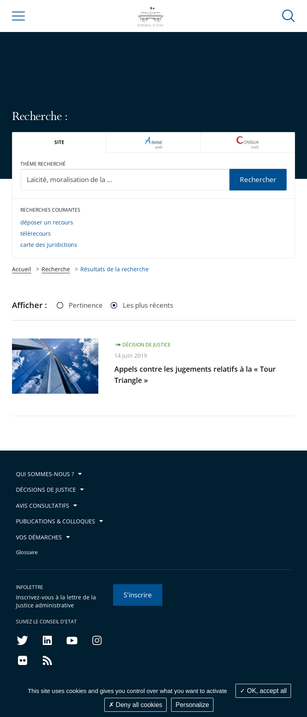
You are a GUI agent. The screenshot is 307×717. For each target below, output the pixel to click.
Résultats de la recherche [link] (114, 269)
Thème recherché (43, 164)
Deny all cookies (135, 704)
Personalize (192, 704)
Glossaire (27, 552)
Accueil (21, 269)
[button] (288, 15)
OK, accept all (263, 690)
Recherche (56, 269)
